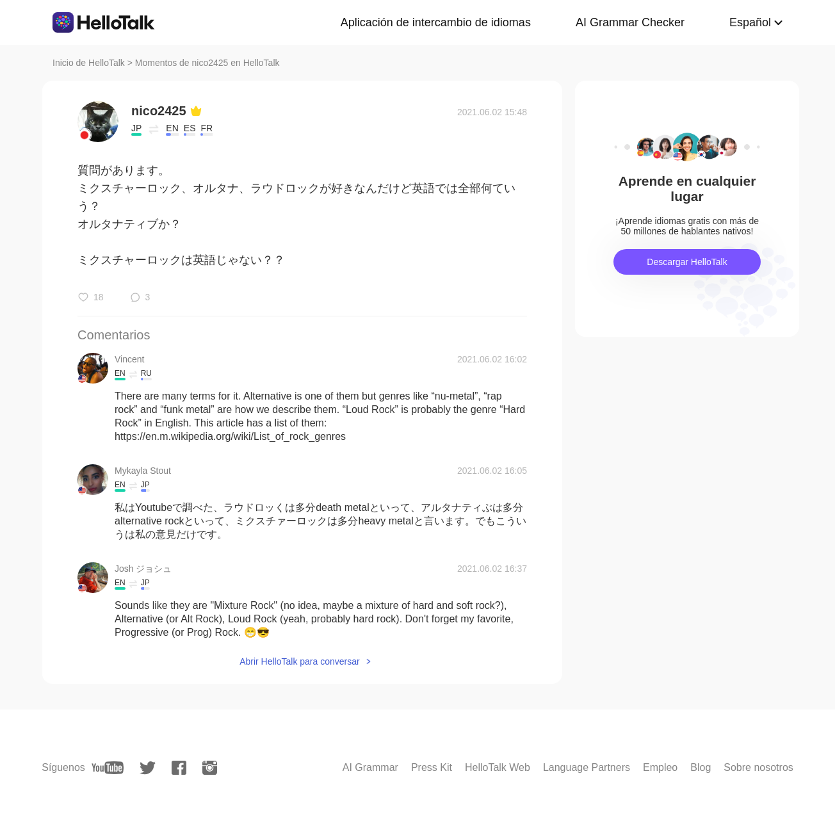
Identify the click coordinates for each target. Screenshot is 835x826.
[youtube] (108, 767)
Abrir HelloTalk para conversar (299, 661)
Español (750, 22)
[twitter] (148, 768)
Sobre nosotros (758, 767)
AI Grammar (370, 767)
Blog (700, 767)
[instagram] (209, 768)
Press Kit (431, 767)
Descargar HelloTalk (687, 262)
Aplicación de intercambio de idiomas (436, 22)
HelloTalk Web (497, 767)
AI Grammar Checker (630, 22)
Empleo (660, 767)
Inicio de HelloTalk (89, 63)
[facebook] (179, 768)
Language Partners (586, 767)
